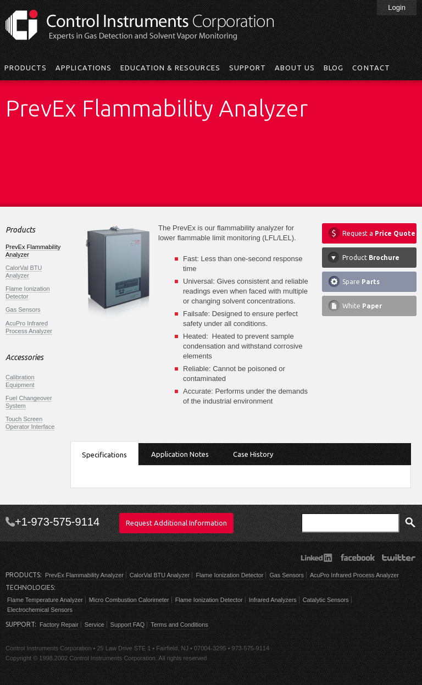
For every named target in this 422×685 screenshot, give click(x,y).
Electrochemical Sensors (40, 609)
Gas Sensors (23, 309)
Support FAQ (127, 624)
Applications (83, 67)
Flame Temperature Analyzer (45, 599)
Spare (361, 281)
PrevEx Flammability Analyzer (84, 575)
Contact (371, 67)
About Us (295, 67)
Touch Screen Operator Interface (29, 423)
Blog (333, 67)
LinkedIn (316, 557)
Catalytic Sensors (326, 599)
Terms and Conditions (179, 624)
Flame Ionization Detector (27, 292)
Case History (253, 454)
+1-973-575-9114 (57, 522)
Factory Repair (59, 624)
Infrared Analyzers (273, 599)
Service (94, 624)
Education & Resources (170, 67)
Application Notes (180, 454)
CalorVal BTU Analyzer (23, 271)
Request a (378, 233)
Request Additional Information (176, 523)
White (362, 306)
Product (370, 257)
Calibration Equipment (20, 381)
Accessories (24, 357)
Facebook (357, 557)
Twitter (399, 557)
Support (247, 67)
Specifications (104, 454)
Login (397, 7)
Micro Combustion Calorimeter (129, 599)
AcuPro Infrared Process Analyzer (28, 327)
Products (25, 67)
